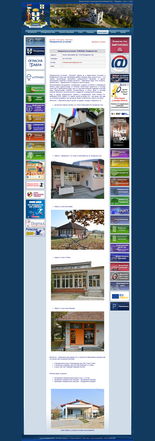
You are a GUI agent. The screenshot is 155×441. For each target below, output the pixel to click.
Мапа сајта (86, 438)
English (131, 1)
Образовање (69, 39)
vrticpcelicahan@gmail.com (72, 62)
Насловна (52, 39)
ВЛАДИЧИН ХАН (35, 247)
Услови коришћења (75, 438)
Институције (60, 39)
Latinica (125, 1)
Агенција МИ (98, 438)
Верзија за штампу (98, 42)
